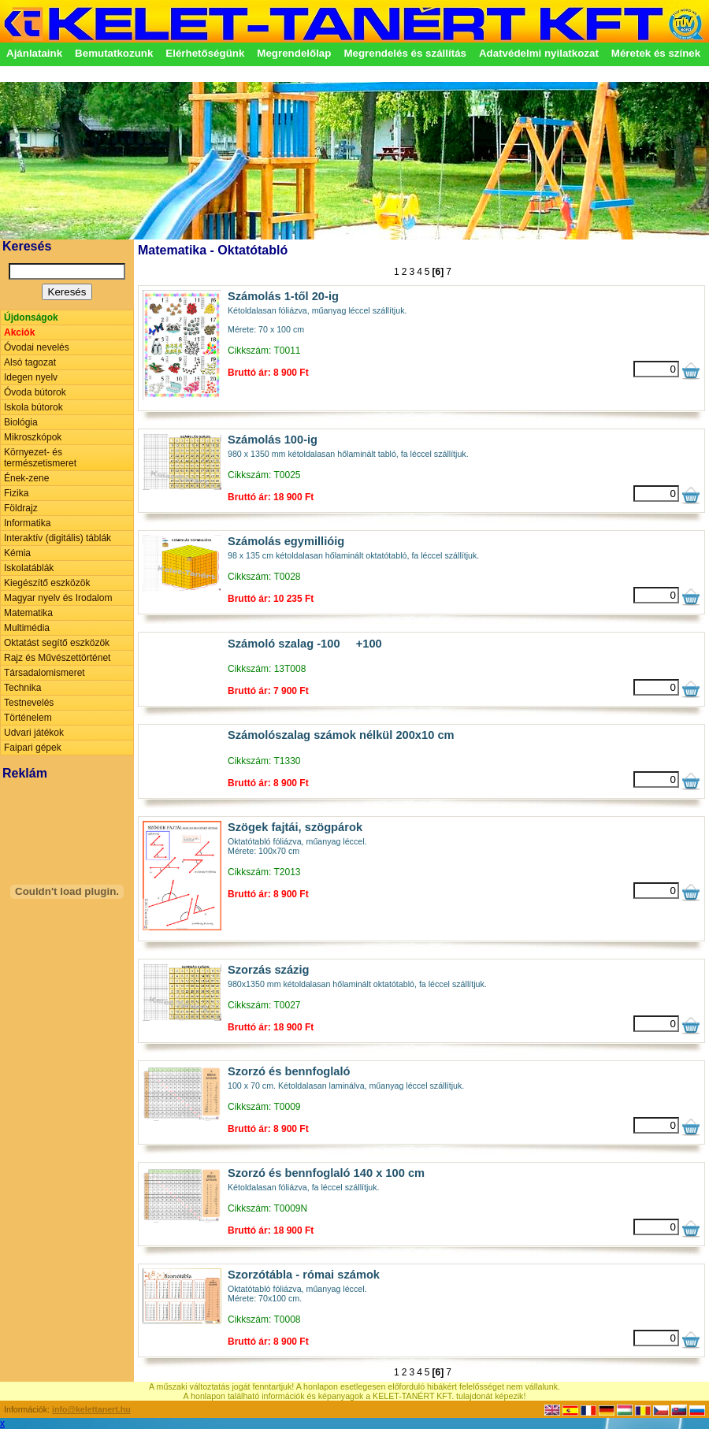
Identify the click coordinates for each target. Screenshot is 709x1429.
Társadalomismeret (44, 672)
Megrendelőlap (294, 53)
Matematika (28, 612)
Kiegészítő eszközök (47, 582)
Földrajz (21, 508)
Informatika (27, 523)
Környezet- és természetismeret (40, 458)
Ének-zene (26, 478)
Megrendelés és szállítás (404, 53)
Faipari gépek (32, 747)
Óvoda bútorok (35, 392)
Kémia (17, 553)
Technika (22, 687)
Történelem (28, 717)
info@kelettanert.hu (91, 1409)
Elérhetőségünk (204, 53)
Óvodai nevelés (36, 347)
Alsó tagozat (30, 362)
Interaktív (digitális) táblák (57, 538)
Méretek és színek (655, 53)
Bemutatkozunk (114, 53)
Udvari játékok (34, 732)
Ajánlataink (34, 53)
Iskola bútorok (33, 407)
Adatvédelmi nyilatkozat (539, 53)
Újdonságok (31, 317)
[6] (438, 271)
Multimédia (27, 627)
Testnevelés (29, 702)
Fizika (16, 493)
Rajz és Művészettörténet (57, 657)
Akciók (19, 332)
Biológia (21, 422)
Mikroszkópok (32, 437)
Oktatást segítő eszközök (57, 642)
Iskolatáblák (29, 567)
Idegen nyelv (31, 377)
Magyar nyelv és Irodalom (58, 597)
